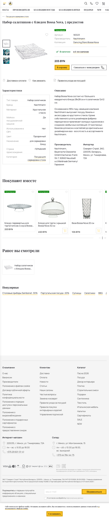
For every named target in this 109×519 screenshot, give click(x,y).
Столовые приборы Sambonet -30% (19, 293)
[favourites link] (97, 3)
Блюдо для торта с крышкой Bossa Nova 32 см (52, 224)
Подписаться (94, 491)
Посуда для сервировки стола (37, 158)
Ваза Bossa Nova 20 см (83, 223)
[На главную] (10, 3)
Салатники (89, 293)
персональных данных (74, 498)
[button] (105, 238)
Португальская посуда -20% (55, 293)
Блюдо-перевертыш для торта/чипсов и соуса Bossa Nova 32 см (18, 224)
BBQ (100, 293)
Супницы (76, 293)
